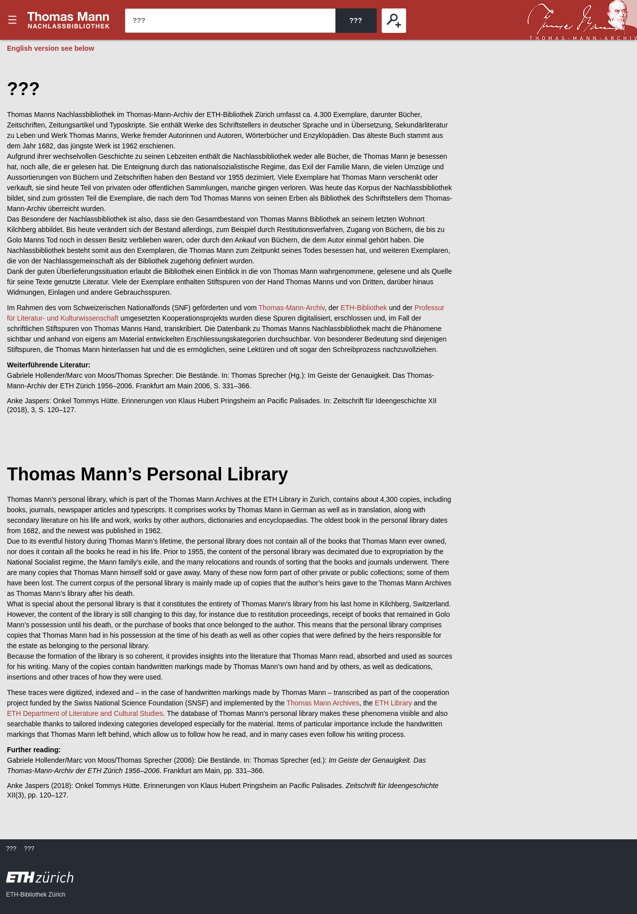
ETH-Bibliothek (363, 308)
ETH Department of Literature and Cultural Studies (85, 713)
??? (68, 20)
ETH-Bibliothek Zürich (35, 894)
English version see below (50, 48)
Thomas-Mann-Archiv (292, 308)
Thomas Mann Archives (323, 703)
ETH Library (393, 703)
